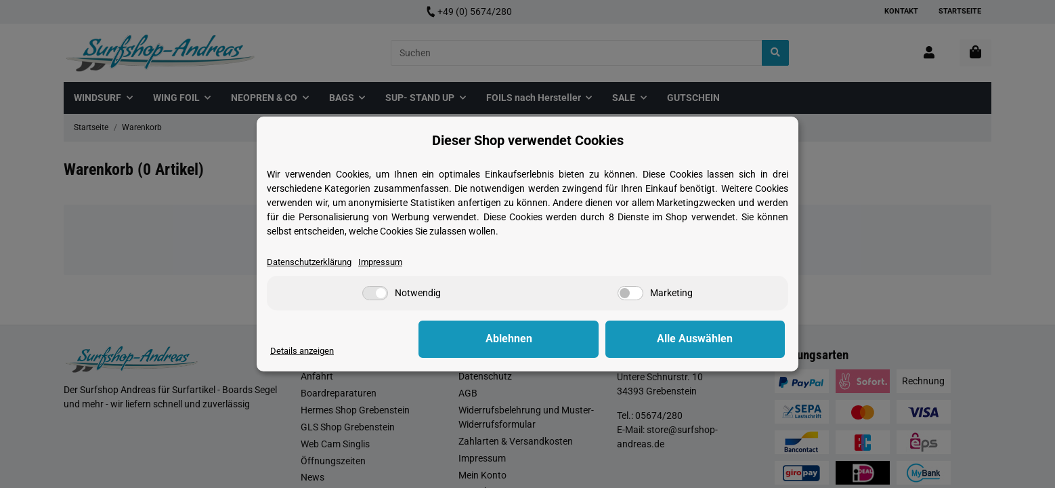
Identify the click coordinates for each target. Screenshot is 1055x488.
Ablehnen (575, 339)
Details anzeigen (304, 350)
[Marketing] (630, 294)
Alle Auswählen (717, 339)
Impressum (390, 261)
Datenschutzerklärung (313, 261)
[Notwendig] (375, 294)
